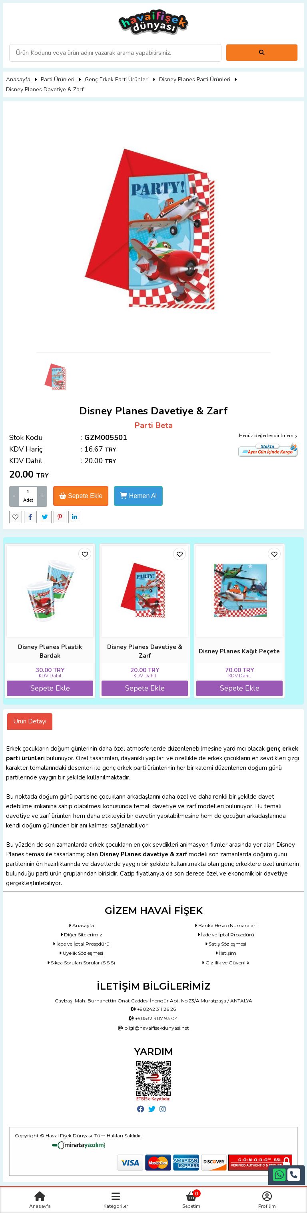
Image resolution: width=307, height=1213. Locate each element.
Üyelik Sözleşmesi (81, 953)
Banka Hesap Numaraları (226, 925)
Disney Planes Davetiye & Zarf (45, 89)
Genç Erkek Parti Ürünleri (117, 79)
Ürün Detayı (29, 721)
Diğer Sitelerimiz (81, 935)
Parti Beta (153, 425)
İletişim (225, 953)
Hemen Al (138, 495)
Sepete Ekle (81, 495)
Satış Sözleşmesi (225, 944)
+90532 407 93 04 (153, 1018)
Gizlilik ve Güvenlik (225, 963)
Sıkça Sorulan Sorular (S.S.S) (81, 963)
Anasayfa (18, 79)
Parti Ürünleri (57, 79)
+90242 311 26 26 (153, 1009)
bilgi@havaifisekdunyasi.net (153, 1028)
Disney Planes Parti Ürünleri (194, 79)
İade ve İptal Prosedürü (225, 935)
